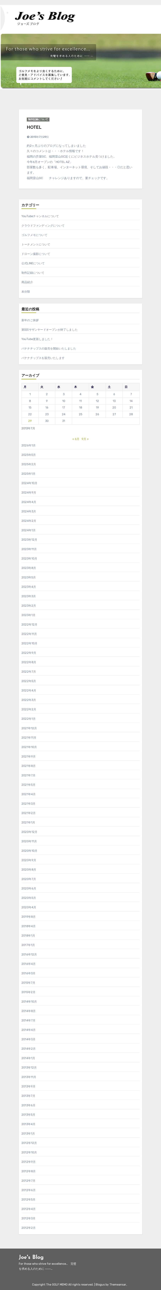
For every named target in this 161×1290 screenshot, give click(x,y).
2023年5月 (28, 577)
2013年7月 (28, 1096)
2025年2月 (28, 464)
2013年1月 (28, 1133)
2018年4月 (28, 926)
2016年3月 (28, 973)
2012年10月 (29, 1152)
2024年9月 (28, 492)
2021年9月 (28, 756)
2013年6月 (28, 1105)
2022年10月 (29, 643)
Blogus (100, 1284)
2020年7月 (28, 879)
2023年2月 (28, 605)
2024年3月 (28, 511)
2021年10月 (29, 747)
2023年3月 (28, 596)
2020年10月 (29, 850)
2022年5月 (28, 681)
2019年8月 (28, 916)
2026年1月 (28, 445)
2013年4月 (28, 1124)
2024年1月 (28, 530)
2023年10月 (29, 558)
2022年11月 (29, 634)
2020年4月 (28, 907)
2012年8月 (28, 1171)
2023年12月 (29, 539)
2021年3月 (28, 803)
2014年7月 (28, 1020)
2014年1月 (28, 1058)
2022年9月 (28, 653)
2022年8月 (28, 662)
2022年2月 (28, 709)
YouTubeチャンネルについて (40, 216)
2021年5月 (28, 784)
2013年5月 (28, 1114)
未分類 (25, 291)
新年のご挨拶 (30, 320)
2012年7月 (28, 1180)
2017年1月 (28, 945)
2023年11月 (29, 549)
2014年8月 (28, 1011)
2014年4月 (28, 1030)
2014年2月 (28, 1048)
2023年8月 (28, 568)
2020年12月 (29, 832)
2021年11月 (29, 737)
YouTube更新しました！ (37, 339)
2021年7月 (28, 775)
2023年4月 (28, 587)
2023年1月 (28, 615)
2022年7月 (28, 671)
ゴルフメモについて (34, 235)
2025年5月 (28, 455)
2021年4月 (28, 794)
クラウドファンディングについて (43, 225)
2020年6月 (28, 888)
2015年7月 (28, 982)
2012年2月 (28, 1228)
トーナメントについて (35, 244)
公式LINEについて (33, 263)
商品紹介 (27, 282)
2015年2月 (28, 992)
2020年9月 (28, 860)
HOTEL (34, 128)
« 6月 (75, 439)
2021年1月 (28, 822)
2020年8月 (28, 869)
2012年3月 (28, 1218)
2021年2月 (28, 813)
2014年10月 (29, 1001)
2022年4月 (28, 690)
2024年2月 (28, 521)
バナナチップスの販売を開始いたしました (48, 348)
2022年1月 (28, 719)
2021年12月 (29, 728)
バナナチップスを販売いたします (43, 358)
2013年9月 (28, 1086)
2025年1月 (28, 473)
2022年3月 (28, 700)
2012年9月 (28, 1162)
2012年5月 (28, 1199)
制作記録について (38, 119)
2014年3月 (28, 1039)
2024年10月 (29, 483)
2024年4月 (28, 502)
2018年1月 (28, 935)
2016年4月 (28, 964)
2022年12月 (29, 624)
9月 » (85, 439)
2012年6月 (28, 1190)
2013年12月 (29, 1067)
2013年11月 (28, 1077)
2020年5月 (28, 898)
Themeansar (117, 1284)
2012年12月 (29, 1143)
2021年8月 (28, 766)
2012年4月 (28, 1209)
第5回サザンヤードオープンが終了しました (49, 329)
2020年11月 (29, 841)
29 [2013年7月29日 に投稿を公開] (30, 421)
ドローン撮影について (35, 254)
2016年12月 (29, 954)
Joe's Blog (31, 1257)
